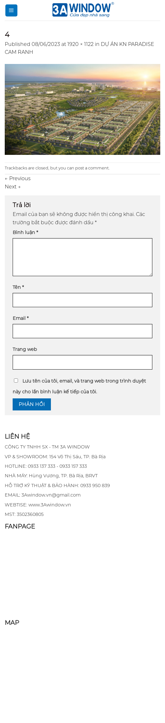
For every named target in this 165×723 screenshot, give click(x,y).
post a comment (92, 168)
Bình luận (25, 232)
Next (13, 187)
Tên (18, 287)
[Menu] (11, 10)
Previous (18, 178)
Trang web (25, 349)
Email (20, 318)
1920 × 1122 (80, 44)
